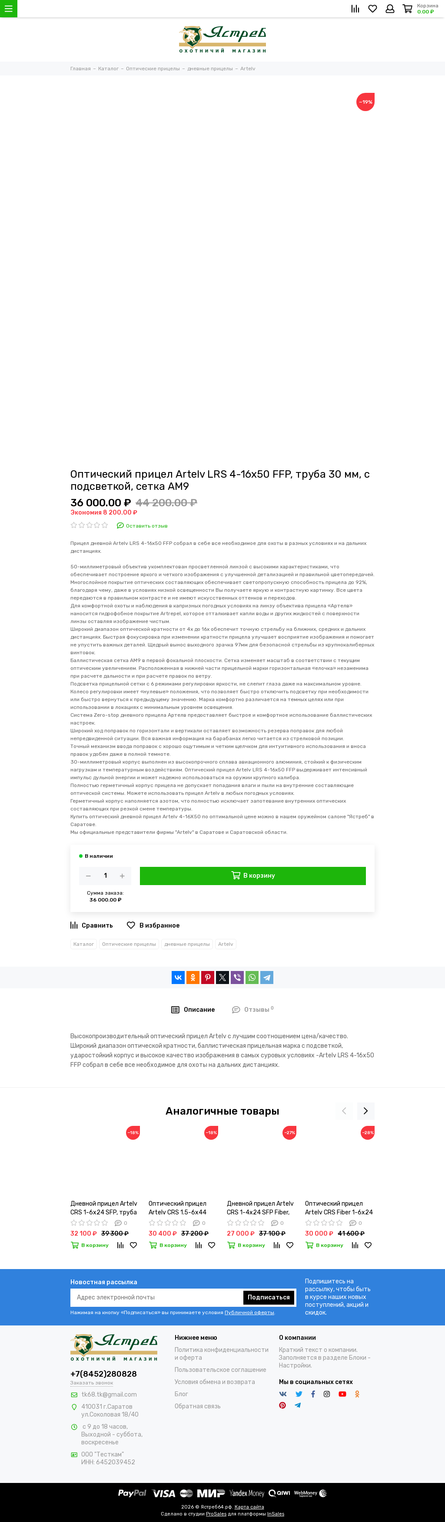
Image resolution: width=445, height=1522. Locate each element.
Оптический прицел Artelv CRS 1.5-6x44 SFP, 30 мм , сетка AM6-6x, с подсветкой (183, 1208)
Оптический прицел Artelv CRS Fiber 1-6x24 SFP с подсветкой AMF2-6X (339, 1208)
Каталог (83, 944)
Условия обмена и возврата (215, 1382)
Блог (181, 1394)
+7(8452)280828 (103, 1374)
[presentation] (344, 1111)
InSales (275, 1514)
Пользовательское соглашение (220, 1370)
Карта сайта (249, 1507)
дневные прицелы (187, 944)
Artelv (225, 944)
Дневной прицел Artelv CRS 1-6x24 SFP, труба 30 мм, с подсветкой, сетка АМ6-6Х (103, 1208)
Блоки (357, 1357)
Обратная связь (198, 1406)
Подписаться (269, 1297)
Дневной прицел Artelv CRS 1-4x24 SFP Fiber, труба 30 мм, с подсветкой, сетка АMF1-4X (260, 1208)
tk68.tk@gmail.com (109, 1394)
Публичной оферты (249, 1312)
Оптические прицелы (129, 944)
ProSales (216, 1514)
